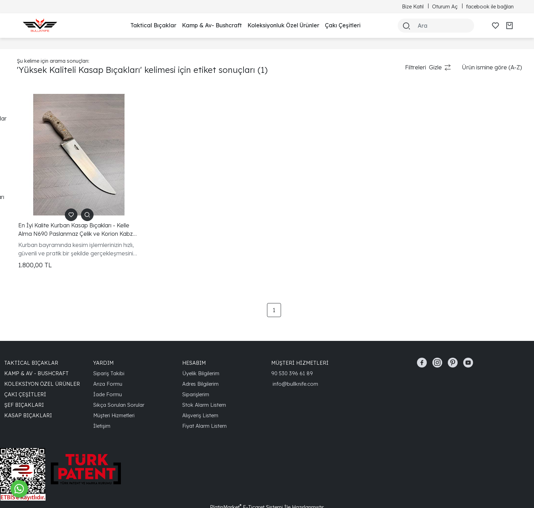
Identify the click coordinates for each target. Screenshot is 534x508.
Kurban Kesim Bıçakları (47, 174)
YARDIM (103, 340)
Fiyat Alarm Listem (204, 403)
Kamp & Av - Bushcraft (36, 350)
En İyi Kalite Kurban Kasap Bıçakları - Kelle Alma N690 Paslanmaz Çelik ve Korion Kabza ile (157, 207)
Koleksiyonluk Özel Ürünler (283, 25)
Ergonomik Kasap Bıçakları (52, 185)
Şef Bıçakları (24, 382)
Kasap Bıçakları (28, 392)
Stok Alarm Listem (204, 382)
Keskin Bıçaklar (36, 163)
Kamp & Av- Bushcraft (212, 25)
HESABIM (194, 340)
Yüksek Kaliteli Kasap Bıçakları (56, 196)
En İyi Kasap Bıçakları (45, 140)
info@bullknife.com (295, 361)
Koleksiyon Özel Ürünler (42, 361)
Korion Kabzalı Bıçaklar (46, 129)
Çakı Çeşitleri (343, 25)
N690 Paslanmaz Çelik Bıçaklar (57, 118)
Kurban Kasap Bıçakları (47, 107)
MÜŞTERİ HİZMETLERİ (300, 340)
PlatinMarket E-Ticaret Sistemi (246, 484)
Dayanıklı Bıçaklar (40, 152)
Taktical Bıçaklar (153, 25)
